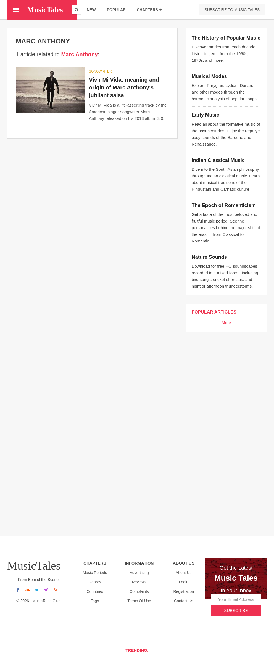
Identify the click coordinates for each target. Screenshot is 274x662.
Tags (95, 601)
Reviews (139, 582)
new (91, 9)
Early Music (205, 115)
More (226, 322)
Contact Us (183, 601)
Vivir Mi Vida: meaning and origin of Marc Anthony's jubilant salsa (124, 87)
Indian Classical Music (218, 160)
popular (116, 9)
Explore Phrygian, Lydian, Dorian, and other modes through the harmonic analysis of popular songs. (225, 92)
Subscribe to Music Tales (232, 9)
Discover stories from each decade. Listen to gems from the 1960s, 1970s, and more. (224, 54)
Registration (183, 591)
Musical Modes (209, 76)
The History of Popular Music (226, 38)
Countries (94, 591)
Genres (94, 582)
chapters (149, 9)
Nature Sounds (209, 257)
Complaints (139, 591)
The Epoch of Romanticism (224, 205)
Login (183, 582)
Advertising (139, 572)
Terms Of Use (139, 601)
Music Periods (95, 572)
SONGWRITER (100, 71)
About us (184, 572)
